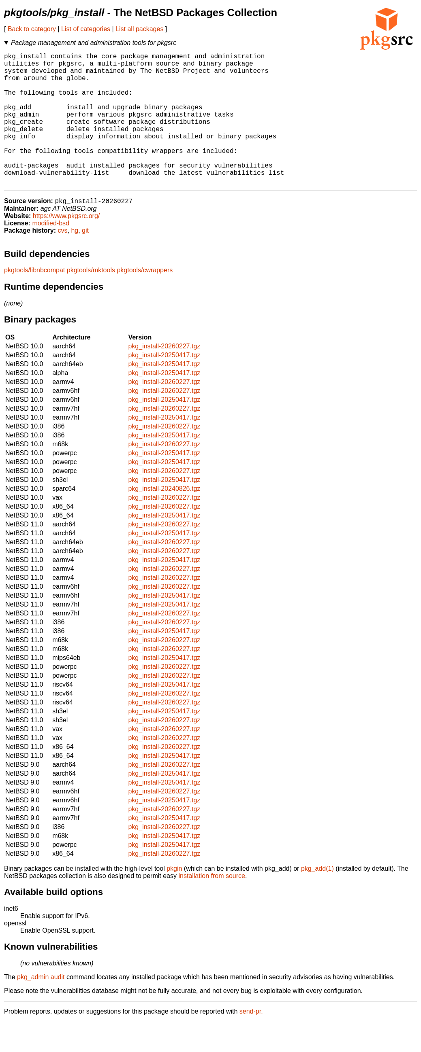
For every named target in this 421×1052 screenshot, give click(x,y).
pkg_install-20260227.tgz (164, 376)
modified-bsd (50, 253)
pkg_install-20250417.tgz (164, 385)
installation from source (211, 906)
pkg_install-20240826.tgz (164, 518)
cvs (63, 260)
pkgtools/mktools (91, 300)
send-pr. (251, 1041)
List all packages (139, 28)
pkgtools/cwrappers (145, 300)
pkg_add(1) (317, 898)
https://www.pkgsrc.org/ (66, 246)
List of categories (85, 28)
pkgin (174, 898)
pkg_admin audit (40, 1007)
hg (74, 260)
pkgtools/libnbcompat (34, 300)
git (85, 260)
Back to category (32, 28)
